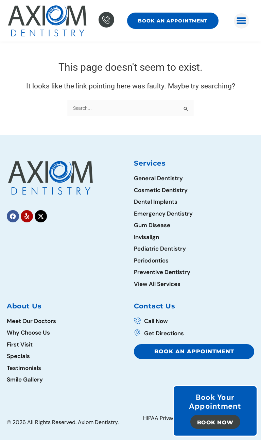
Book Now (215, 422)
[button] (241, 21)
